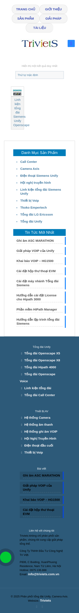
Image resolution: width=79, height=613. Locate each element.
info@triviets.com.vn (43, 574)
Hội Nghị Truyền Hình (40, 438)
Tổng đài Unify (31, 221)
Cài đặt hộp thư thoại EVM (36, 271)
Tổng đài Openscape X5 (42, 353)
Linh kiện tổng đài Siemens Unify (40, 191)
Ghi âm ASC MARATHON (35, 240)
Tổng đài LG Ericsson (36, 214)
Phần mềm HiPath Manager (36, 309)
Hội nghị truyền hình (35, 182)
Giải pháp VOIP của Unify (35, 250)
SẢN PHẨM (25, 18)
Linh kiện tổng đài (37, 388)
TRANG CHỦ (25, 9)
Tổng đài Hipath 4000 (40, 367)
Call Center (28, 161)
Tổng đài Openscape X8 (42, 360)
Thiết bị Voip (29, 200)
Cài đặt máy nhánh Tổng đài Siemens (37, 283)
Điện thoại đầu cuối (38, 445)
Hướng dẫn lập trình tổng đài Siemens (37, 321)
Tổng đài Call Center (39, 395)
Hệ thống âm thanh (38, 424)
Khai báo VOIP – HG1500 (35, 261)
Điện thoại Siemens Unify (39, 175)
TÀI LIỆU (39, 28)
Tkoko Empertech (33, 207)
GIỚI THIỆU (53, 9)
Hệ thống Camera (37, 417)
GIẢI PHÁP (54, 18)
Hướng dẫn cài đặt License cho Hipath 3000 (36, 297)
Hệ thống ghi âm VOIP (40, 431)
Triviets (45, 600)
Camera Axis (29, 168)
